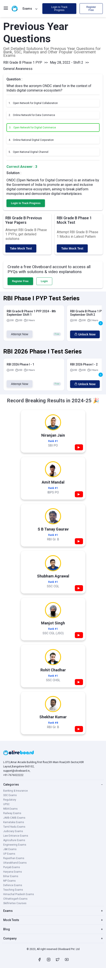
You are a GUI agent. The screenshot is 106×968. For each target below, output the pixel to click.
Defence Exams (12, 885)
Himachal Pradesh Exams (18, 894)
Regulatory (9, 799)
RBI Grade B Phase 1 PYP (22, 62)
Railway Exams (12, 813)
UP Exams (9, 853)
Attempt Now (19, 334)
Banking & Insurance (15, 790)
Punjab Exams (11, 867)
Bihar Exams (10, 876)
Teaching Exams (13, 889)
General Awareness (17, 69)
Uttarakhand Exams (15, 862)
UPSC (6, 804)
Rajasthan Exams (13, 858)
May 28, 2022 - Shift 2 (66, 62)
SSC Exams (10, 795)
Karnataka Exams (13, 822)
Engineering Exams (14, 844)
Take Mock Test (21, 248)
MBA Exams (10, 808)
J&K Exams (10, 849)
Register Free (91, 9)
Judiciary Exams (13, 831)
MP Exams (9, 880)
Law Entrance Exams (15, 835)
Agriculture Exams (14, 840)
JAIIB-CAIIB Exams (14, 817)
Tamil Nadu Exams (14, 826)
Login (44, 281)
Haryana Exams (12, 871)
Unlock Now (84, 334)
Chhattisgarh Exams (15, 898)
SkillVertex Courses (14, 903)
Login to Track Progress (59, 9)
